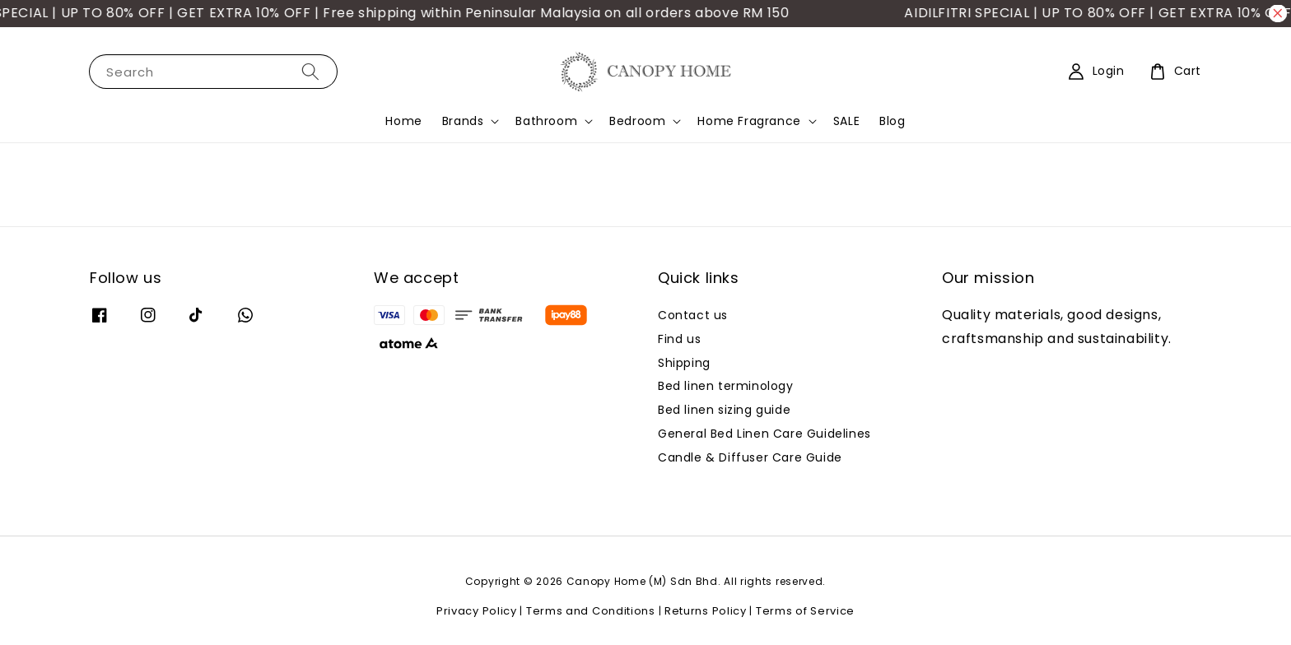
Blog (892, 121)
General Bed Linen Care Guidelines (764, 433)
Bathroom (546, 121)
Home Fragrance (748, 121)
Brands (463, 121)
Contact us (693, 315)
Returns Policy (705, 611)
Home (403, 121)
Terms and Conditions (590, 611)
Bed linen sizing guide (724, 409)
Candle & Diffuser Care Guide (750, 457)
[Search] (310, 71)
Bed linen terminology (726, 386)
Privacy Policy (476, 611)
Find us (679, 339)
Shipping (684, 363)
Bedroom (637, 121)
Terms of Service (805, 611)
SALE (846, 121)
